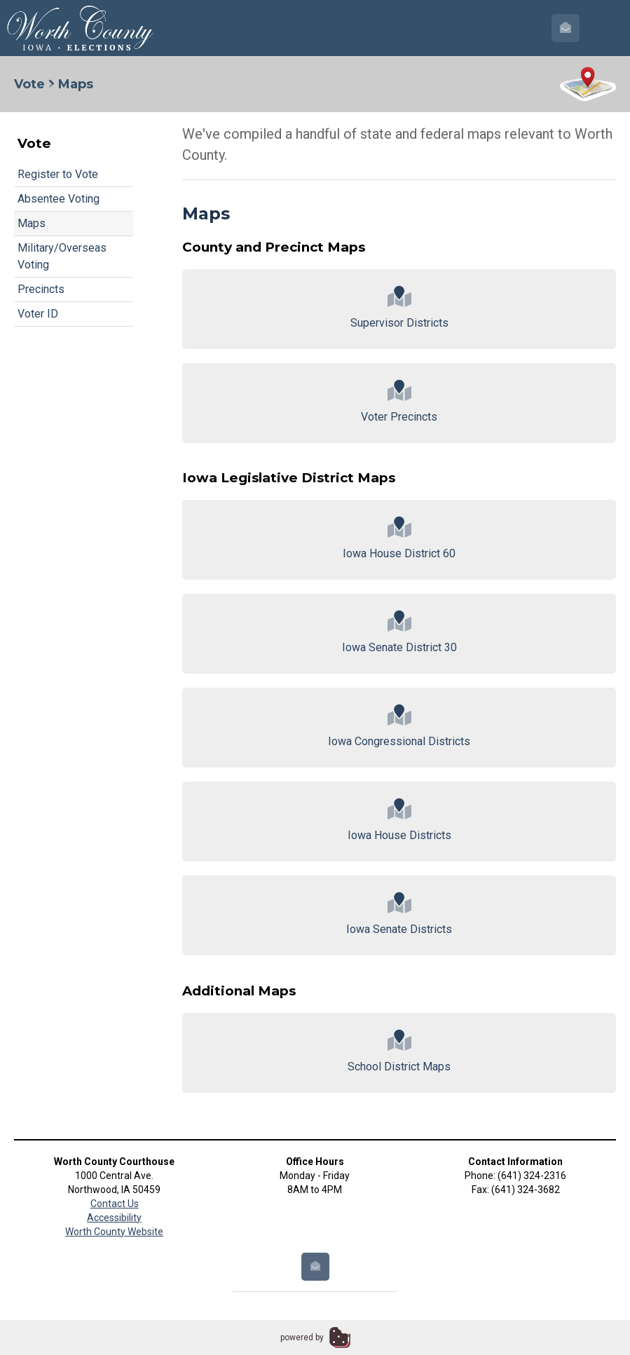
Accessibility (114, 1217)
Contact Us (114, 1203)
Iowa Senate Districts (399, 914)
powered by (302, 1337)
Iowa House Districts (399, 820)
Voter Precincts (399, 402)
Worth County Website (114, 1231)
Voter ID (38, 313)
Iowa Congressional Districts (399, 726)
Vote (29, 84)
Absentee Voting (59, 198)
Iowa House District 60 (399, 538)
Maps (32, 223)
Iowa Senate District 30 (399, 632)
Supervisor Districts (399, 308)
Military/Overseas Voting (62, 256)
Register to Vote (58, 174)
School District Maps (399, 1051)
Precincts (41, 289)
